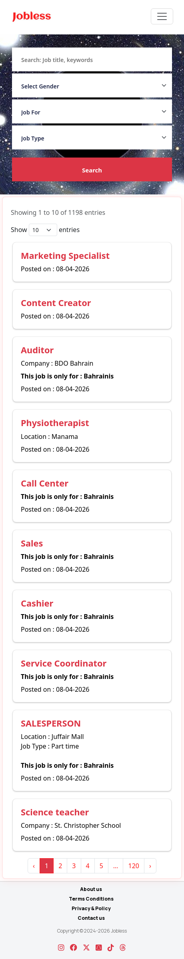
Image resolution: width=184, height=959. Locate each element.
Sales (32, 543)
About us (91, 889)
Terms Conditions (91, 898)
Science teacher (55, 812)
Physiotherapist (55, 422)
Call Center (44, 483)
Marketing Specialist (65, 255)
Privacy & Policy (91, 908)
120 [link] (133, 865)
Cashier (37, 603)
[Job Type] (92, 138)
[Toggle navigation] (162, 16)
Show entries (45, 230)
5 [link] (101, 865)
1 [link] (46, 865)
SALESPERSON (51, 723)
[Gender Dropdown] (92, 86)
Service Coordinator (63, 663)
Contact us (91, 918)
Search (92, 170)
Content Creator (56, 302)
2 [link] (60, 865)
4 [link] (88, 865)
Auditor (37, 350)
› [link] (150, 865)
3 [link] (74, 865)
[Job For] (92, 112)
